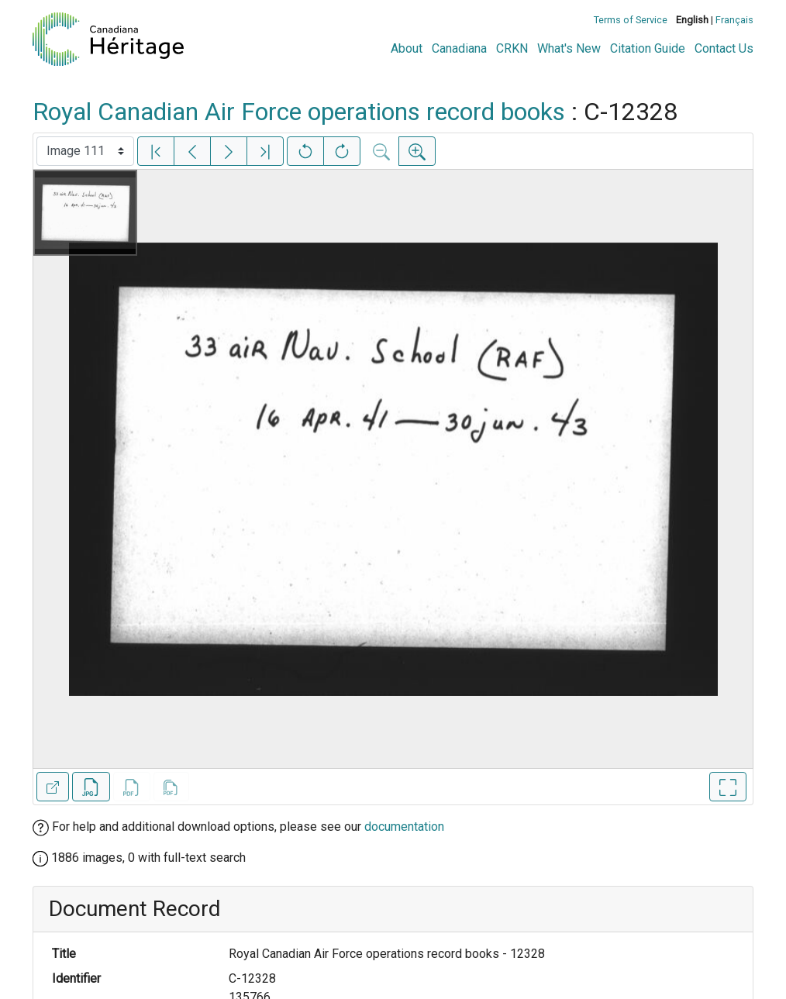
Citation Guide (647, 48)
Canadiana (459, 48)
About (406, 48)
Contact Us (724, 48)
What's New (569, 48)
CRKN (512, 48)
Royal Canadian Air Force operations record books (299, 111)
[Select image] (85, 151)
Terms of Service (630, 20)
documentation (404, 826)
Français (734, 20)
